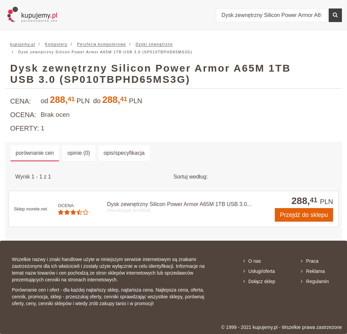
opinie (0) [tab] (78, 153)
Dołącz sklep (259, 281)
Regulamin (315, 281)
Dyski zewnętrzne (154, 44)
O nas (252, 261)
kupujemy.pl (22, 44)
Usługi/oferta (259, 271)
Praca (310, 261)
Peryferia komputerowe (101, 44)
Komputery (56, 44)
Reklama (313, 271)
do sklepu (304, 214)
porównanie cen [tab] (35, 153)
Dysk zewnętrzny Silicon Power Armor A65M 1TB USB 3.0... (179, 204)
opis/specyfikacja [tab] (124, 153)
